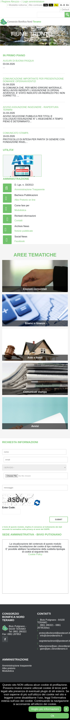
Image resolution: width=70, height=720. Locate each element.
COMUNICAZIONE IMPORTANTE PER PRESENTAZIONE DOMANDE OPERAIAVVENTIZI (33, 80)
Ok (52, 715)
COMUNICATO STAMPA (15, 133)
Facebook (19, 241)
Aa (45, 5)
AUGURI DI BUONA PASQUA (18, 61)
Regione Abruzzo (9, 1)
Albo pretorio (8, 668)
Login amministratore (32, 1)
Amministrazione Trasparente (29, 189)
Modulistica (20, 210)
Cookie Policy (35, 554)
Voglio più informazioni (45, 709)
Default (64, 9)
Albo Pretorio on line (24, 200)
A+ (67, 5)
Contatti (18, 220)
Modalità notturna (17, 5)
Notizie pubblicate (23, 231)
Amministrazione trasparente (17, 665)
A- (61, 5)
